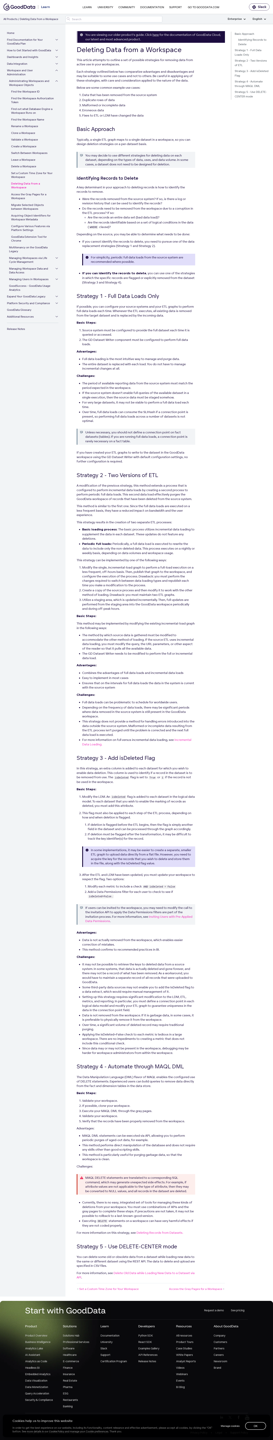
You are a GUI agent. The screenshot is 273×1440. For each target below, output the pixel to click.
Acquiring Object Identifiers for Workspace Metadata (31, 217)
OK (256, 1426)
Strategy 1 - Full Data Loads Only (248, 52)
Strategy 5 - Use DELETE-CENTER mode (251, 94)
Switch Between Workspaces (29, 153)
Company (219, 1335)
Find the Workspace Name (27, 119)
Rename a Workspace (24, 126)
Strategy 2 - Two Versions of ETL (251, 63)
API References (148, 1355)
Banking (68, 1406)
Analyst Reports (186, 1361)
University (105, 7)
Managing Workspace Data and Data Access (28, 270)
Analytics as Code (36, 1361)
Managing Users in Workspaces (29, 279)
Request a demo (214, 1310)
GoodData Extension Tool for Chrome (29, 238)
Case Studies (184, 1348)
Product (31, 1326)
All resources (184, 1335)
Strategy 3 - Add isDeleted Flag (251, 73)
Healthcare (70, 1355)
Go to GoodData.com (203, 7)
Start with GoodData (65, 1310)
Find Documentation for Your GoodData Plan (25, 41)
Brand (217, 1367)
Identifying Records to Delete (252, 42)
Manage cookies (230, 1425)
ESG (65, 1393)
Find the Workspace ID (25, 91)
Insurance (69, 1374)
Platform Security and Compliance (28, 303)
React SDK (145, 1342)
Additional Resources (20, 316)
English (259, 19)
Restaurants (70, 1400)
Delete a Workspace (23, 166)
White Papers (184, 1355)
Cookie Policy (56, 1431)
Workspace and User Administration (20, 72)
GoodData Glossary (19, 309)
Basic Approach (244, 33)
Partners (219, 1348)
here (156, 35)
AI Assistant (32, 1355)
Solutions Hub (71, 1335)
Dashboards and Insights (22, 57)
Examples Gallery (148, 1348)
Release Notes (16, 329)
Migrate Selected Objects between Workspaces (27, 207)
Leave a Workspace (23, 159)
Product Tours (184, 1342)
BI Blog (180, 1387)
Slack (259, 7)
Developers (146, 1326)
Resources (184, 1326)
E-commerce (71, 1361)
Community (126, 7)
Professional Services (76, 1342)
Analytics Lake (34, 1348)
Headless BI (32, 1367)
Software (69, 1348)
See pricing (237, 1310)
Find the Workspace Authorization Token (32, 100)
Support (175, 7)
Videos (180, 1367)
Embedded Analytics (37, 1374)
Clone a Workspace (23, 133)
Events (180, 1380)
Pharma (67, 1387)
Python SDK (145, 1335)
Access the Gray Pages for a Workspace (28, 196)
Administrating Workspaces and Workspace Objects (29, 83)
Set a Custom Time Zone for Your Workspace (32, 175)
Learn (87, 7)
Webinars (182, 1374)
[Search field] (113, 19)
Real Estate (70, 1380)
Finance (68, 1367)
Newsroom (220, 1361)
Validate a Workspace (24, 139)
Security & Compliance (39, 1400)
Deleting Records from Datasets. (159, 1232)
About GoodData (226, 1326)
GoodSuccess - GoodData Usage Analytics (29, 287)
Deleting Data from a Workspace (25, 185)
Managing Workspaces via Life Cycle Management (28, 260)
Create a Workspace (23, 146)
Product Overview (36, 1335)
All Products (10, 19)
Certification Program (113, 1361)
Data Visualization (36, 1380)
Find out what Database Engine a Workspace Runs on (31, 111)
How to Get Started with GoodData (29, 50)
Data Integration (17, 63)
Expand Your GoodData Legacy (26, 296)
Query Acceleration (37, 1393)
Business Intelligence (37, 1342)
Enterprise (237, 19)
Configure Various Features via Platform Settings (30, 228)
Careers (219, 1355)
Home (10, 33)
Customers (220, 1342)
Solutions (70, 1326)
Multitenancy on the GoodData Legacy (28, 249)
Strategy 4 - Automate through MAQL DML (249, 84)
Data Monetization (36, 1387)
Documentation (152, 7)
